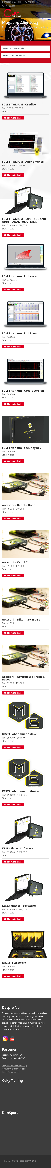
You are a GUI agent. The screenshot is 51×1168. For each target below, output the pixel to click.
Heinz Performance (10, 1072)
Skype (17, 2)
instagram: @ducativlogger (13, 1068)
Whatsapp (28, 2)
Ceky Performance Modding (14, 1065)
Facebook (7, 2)
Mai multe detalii (13, 118)
